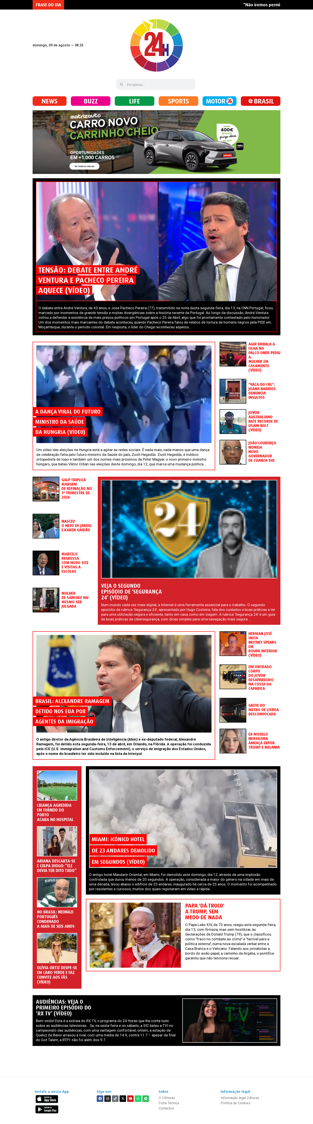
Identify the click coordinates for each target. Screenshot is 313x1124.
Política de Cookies (235, 1103)
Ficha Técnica (169, 1103)
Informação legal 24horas (240, 1098)
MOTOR (215, 101)
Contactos (166, 1108)
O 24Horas (167, 1098)
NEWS (50, 101)
